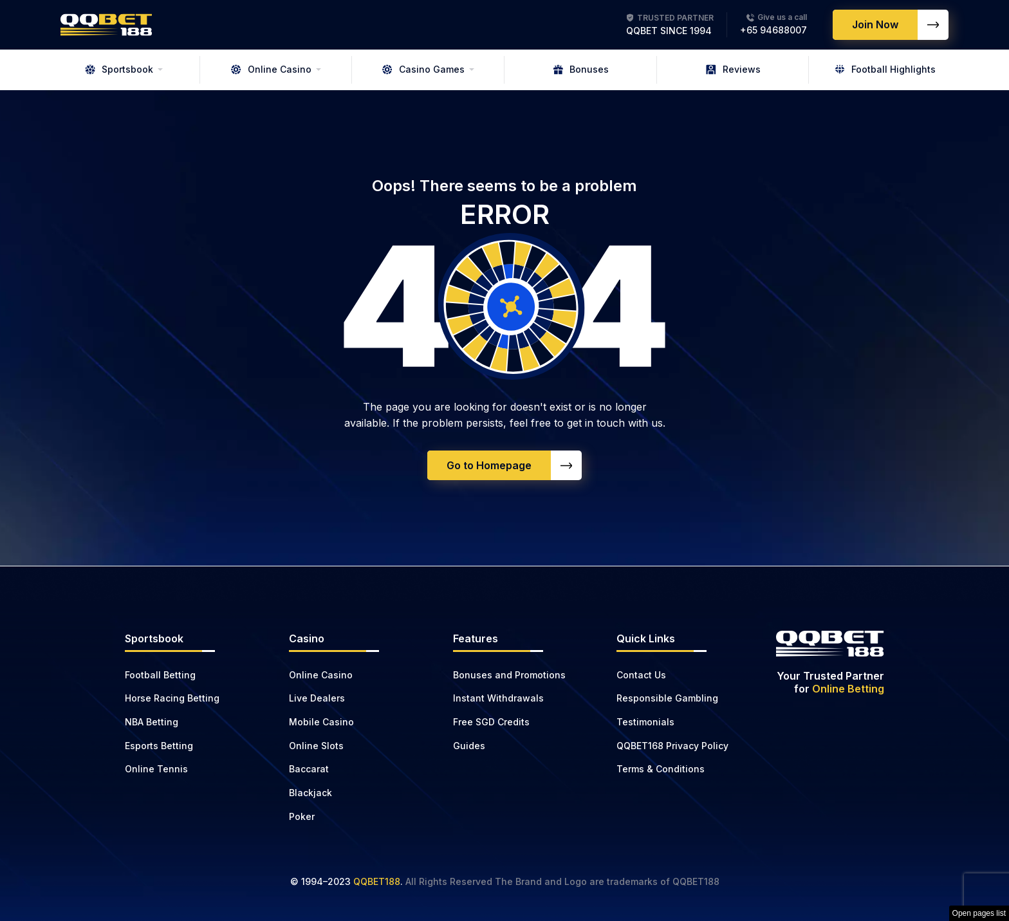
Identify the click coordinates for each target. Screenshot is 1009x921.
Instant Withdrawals (498, 698)
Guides (469, 745)
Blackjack (310, 792)
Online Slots (316, 745)
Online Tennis (156, 768)
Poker (302, 816)
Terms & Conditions (660, 768)
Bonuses (581, 69)
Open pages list (979, 913)
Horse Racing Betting (172, 698)
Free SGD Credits (491, 721)
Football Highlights (885, 69)
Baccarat (309, 768)
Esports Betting (159, 745)
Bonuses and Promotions (509, 674)
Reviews (733, 69)
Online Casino (271, 69)
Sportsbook (119, 69)
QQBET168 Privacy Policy (672, 745)
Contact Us (641, 674)
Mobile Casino (321, 721)
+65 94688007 (773, 29)
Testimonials (645, 721)
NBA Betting (151, 721)
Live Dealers (317, 698)
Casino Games (423, 69)
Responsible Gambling (667, 698)
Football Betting (160, 674)
